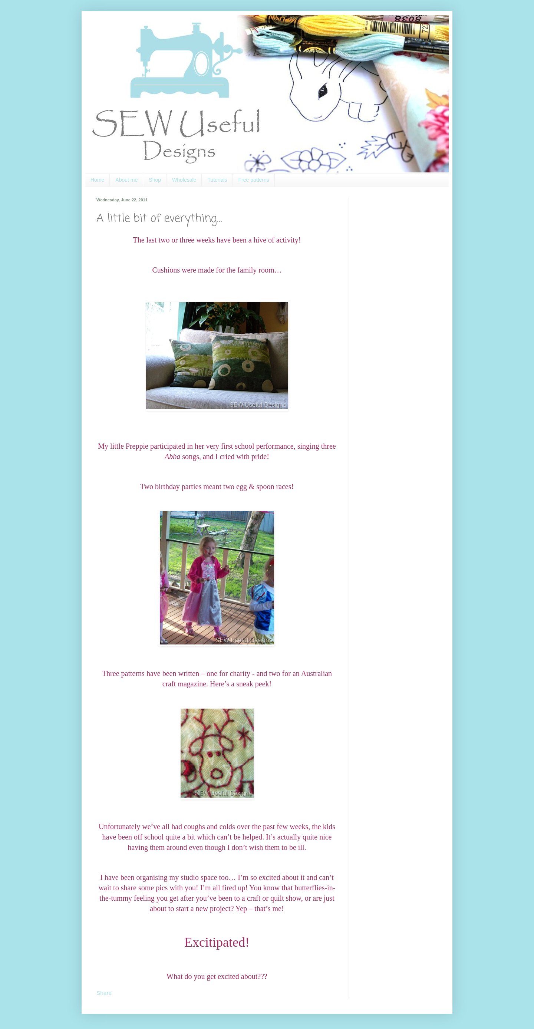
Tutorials (217, 180)
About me (126, 180)
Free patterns (253, 180)
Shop (155, 180)
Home (97, 180)
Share (104, 993)
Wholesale (184, 180)
